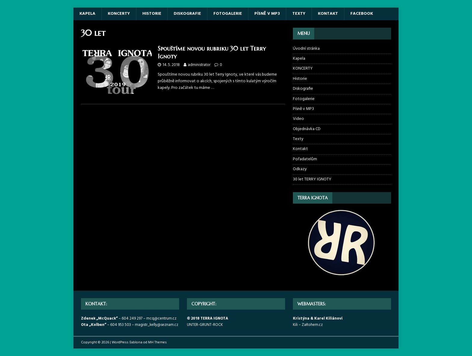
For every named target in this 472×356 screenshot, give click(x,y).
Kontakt (328, 13)
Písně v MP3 (267, 13)
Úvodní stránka (306, 48)
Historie (151, 13)
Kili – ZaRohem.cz (308, 325)
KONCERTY (119, 13)
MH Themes (157, 342)
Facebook (361, 13)
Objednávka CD (307, 129)
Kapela (87, 13)
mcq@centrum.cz (161, 318)
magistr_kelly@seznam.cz (156, 325)
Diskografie (187, 13)
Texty (299, 13)
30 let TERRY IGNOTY (312, 179)
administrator (199, 65)
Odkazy (300, 169)
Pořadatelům (305, 159)
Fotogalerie (227, 13)
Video (298, 118)
